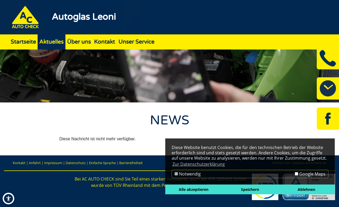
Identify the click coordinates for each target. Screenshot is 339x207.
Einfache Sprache (102, 162)
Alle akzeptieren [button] (193, 189)
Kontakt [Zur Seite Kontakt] (104, 42)
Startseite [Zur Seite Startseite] (23, 42)
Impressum (53, 162)
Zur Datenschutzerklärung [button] (198, 164)
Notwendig (188, 174)
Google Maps (310, 174)
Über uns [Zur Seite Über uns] (79, 42)
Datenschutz (76, 162)
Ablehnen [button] (306, 189)
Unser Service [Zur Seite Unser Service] (136, 42)
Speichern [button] (250, 189)
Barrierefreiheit (131, 162)
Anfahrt (35, 162)
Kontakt (19, 162)
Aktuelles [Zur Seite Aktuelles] (51, 42)
